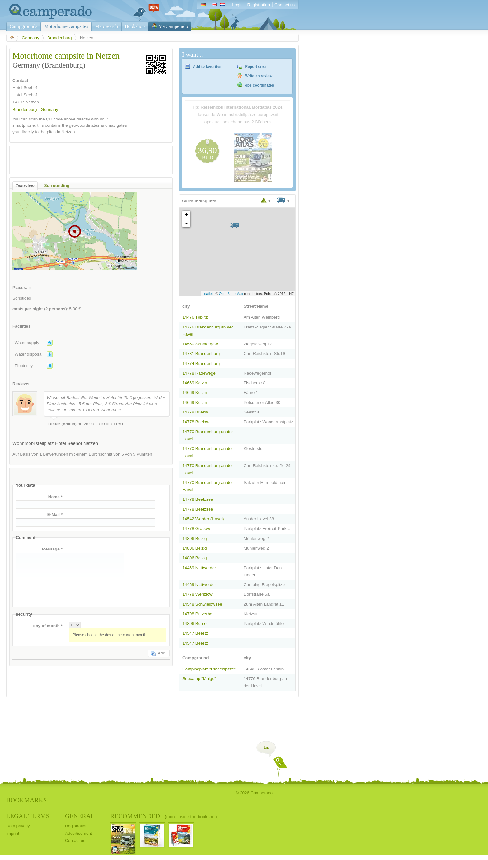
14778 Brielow (195, 412)
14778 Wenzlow (197, 594)
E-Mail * (55, 514)
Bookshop (135, 26)
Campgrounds (23, 26)
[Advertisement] (85, 158)
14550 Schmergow (200, 344)
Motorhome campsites (66, 26)
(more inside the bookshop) (191, 816)
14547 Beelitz (195, 633)
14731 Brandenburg (201, 353)
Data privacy (18, 826)
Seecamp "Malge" (199, 678)
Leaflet (207, 293)
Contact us (284, 4)
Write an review (259, 76)
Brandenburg (59, 37)
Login (237, 4)
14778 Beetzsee (197, 499)
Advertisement (78, 833)
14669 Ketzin (194, 382)
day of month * (48, 625)
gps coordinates (259, 85)
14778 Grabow (196, 528)
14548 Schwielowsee (202, 604)
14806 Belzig (194, 538)
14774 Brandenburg (201, 363)
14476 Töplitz (195, 317)
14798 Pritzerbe (197, 614)
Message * (52, 549)
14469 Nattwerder (199, 567)
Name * (55, 496)
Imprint (12, 833)
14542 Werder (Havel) (203, 519)
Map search (106, 26)
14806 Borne (194, 623)
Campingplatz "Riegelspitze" (209, 669)
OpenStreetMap (231, 293)
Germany (30, 37)
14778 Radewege (199, 373)
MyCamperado (173, 26)
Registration (258, 4)
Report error (256, 66)
